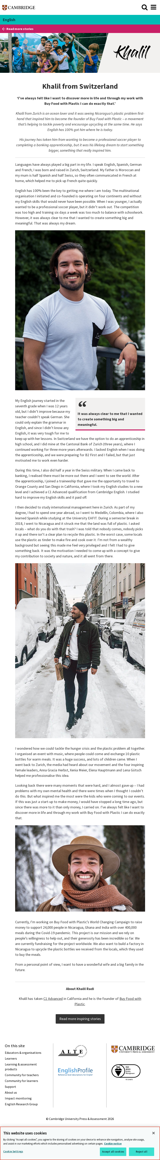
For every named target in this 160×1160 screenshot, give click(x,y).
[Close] (153, 1133)
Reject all (141, 1151)
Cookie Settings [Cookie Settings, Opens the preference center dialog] (13, 1151)
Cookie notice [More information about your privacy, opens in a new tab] (113, 1143)
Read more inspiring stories (80, 1018)
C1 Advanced (53, 998)
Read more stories (19, 29)
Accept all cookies (113, 1151)
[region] (80, 1143)
